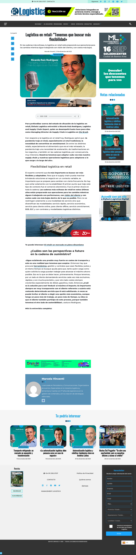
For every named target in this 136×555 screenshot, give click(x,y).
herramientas (40, 266)
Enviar (119, 533)
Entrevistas (23, 447)
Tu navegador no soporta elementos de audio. (58, 116)
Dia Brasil (83, 132)
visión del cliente (72, 195)
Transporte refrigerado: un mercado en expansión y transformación (23, 453)
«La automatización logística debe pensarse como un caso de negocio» (112, 153)
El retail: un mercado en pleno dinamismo (64, 245)
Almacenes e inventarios (53, 447)
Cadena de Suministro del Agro (113, 447)
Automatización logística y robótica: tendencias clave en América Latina (112, 122)
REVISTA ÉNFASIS (53, 541)
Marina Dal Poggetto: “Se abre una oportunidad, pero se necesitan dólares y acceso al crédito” (112, 453)
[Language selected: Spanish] (127, 543)
